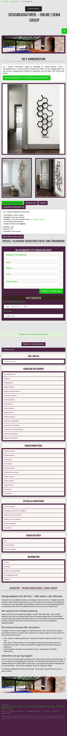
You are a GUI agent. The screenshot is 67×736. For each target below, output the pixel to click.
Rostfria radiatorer (9, 481)
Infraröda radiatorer (9, 506)
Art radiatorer (7, 528)
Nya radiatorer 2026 (9, 374)
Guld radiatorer (8, 464)
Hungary (35, 706)
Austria (9, 706)
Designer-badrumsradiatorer (12, 391)
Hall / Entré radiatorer (10, 549)
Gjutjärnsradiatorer (9, 455)
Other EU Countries (7, 708)
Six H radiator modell (37, 219)
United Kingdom (60, 706)
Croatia (19, 706)
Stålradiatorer (8, 489)
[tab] (12, 203)
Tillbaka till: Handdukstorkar (33, 344)
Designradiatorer (8, 412)
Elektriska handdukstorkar (11, 421)
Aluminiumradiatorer (9, 451)
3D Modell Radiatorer (10, 523)
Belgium (14, 706)
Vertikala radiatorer (9, 400)
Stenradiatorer (8, 493)
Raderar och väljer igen (51, 291)
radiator (5, 1)
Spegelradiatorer (8, 485)
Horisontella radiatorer (10, 395)
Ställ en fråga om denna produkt (13, 236)
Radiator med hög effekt (11, 438)
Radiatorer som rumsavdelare (12, 519)
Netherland (41, 706)
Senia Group (45, 711)
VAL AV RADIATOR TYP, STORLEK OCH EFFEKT (27, 78)
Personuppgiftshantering (11, 575)
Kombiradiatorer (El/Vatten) (12, 425)
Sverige (4, 706)
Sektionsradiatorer (9, 408)
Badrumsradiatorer (9, 545)
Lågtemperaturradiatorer (11, 434)
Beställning (7, 566)
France (24, 706)
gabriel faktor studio (57, 725)
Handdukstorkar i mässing (11, 472)
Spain (53, 706)
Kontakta (6, 562)
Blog (5, 541)
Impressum (7, 579)
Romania (48, 706)
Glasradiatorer (8, 459)
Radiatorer (7, 378)
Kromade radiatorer (9, 468)
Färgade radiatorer (9, 476)
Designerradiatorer (9, 387)
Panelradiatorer (8, 404)
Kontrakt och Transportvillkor (12, 571)
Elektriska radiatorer (9, 417)
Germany (29, 706)
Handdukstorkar (14, 1)
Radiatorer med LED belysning (13, 515)
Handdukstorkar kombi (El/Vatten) (13, 429)
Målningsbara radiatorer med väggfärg (15, 511)
